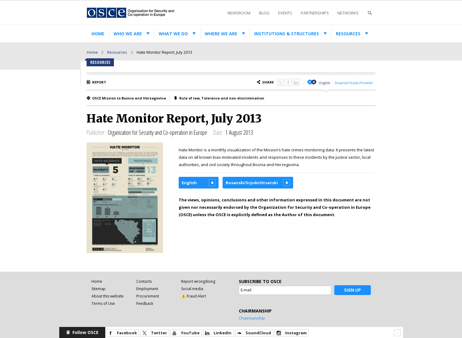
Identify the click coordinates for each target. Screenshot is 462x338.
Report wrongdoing (198, 281)
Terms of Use (103, 303)
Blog (264, 13)
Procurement (147, 296)
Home (97, 34)
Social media (192, 288)
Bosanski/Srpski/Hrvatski (354, 82)
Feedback (144, 303)
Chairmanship (252, 318)
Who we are (128, 34)
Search (369, 13)
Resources (348, 34)
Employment (147, 288)
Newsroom (238, 13)
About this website (107, 296)
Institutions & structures (286, 34)
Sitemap (98, 288)
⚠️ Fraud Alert (193, 296)
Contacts (144, 281)
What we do (173, 34)
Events (285, 13)
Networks (348, 13)
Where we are (221, 34)
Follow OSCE (85, 332)
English (324, 82)
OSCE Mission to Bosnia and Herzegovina (129, 98)
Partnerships (315, 13)
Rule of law (189, 98)
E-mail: (246, 290)
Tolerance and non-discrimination (232, 98)
